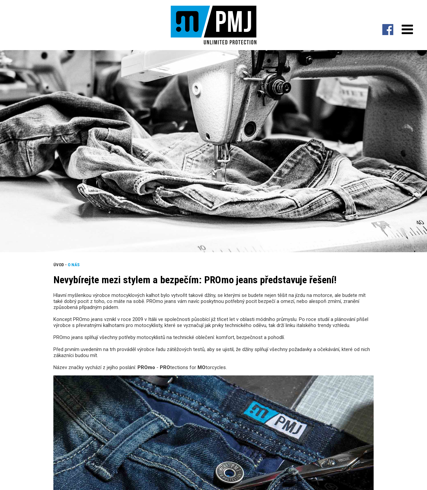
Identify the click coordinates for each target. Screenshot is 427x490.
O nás (74, 264)
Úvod (58, 264)
